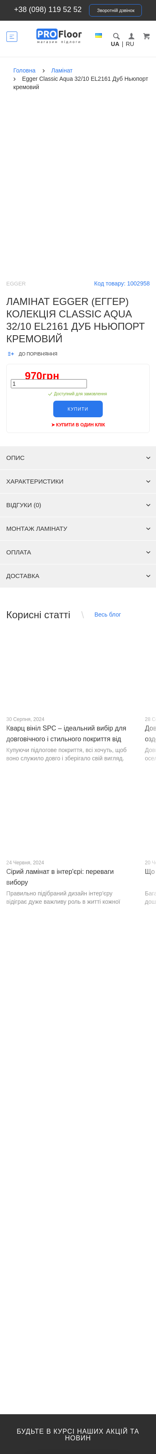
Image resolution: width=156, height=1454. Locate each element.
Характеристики (78, 481)
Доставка (78, 575)
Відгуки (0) (78, 504)
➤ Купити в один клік (78, 424)
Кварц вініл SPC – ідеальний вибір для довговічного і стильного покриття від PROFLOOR (66, 739)
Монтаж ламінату (78, 528)
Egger (16, 284)
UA (115, 44)
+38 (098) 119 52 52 (48, 9)
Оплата (78, 552)
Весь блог (107, 614)
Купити (78, 408)
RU (130, 44)
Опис (78, 457)
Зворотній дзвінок (115, 10)
